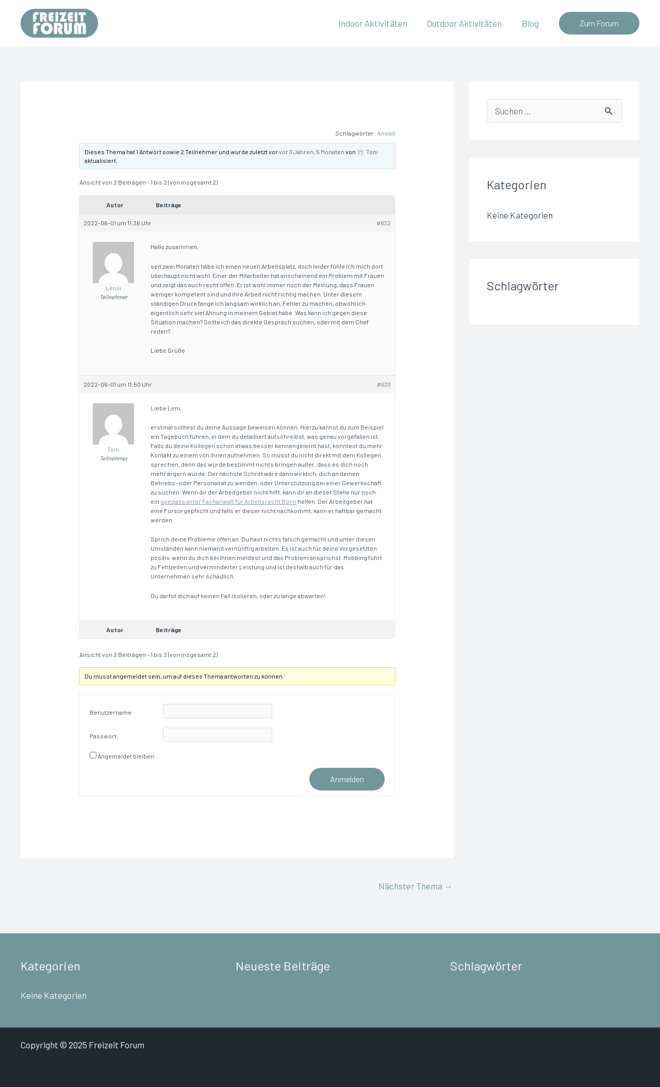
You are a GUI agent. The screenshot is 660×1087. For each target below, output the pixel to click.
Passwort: (104, 735)
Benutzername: (112, 712)
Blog (531, 23)
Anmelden (347, 779)
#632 (383, 222)
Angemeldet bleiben (125, 756)
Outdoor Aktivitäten (468, 23)
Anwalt (386, 133)
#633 (384, 384)
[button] (599, 23)
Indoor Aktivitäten (378, 23)
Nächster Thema (415, 886)
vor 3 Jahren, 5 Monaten (311, 151)
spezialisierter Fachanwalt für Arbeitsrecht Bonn (228, 501)
